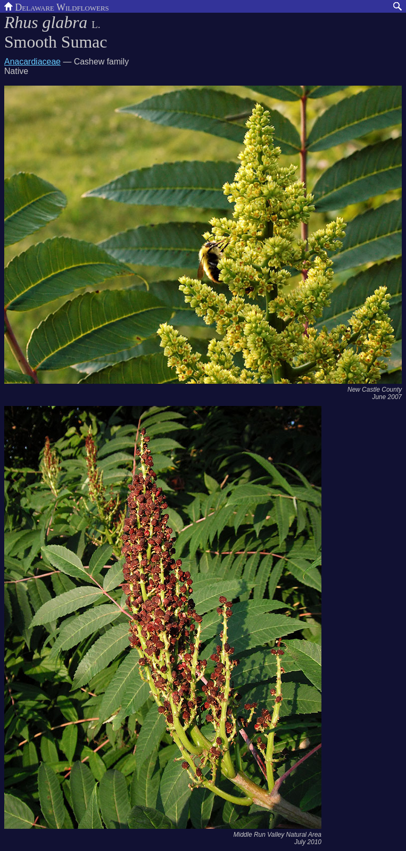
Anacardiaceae (32, 61)
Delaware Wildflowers (56, 6)
